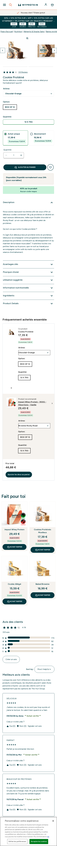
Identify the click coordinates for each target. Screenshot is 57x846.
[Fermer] (53, 821)
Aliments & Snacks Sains (34, 31)
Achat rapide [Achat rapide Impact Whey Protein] (14, 547)
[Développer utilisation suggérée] (28, 280)
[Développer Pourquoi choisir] (28, 272)
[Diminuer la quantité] (6, 155)
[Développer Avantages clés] (28, 264)
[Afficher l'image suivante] (54, 50)
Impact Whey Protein (14, 529)
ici (48, 837)
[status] (13, 155)
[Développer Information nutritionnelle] (28, 288)
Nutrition (18, 31)
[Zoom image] (27, 38)
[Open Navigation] (4, 5)
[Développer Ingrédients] (28, 296)
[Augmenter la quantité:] (21, 155)
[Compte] (46, 5)
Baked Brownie (42, 584)
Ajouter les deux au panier (19, 474)
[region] (28, 831)
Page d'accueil (6, 31)
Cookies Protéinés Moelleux (42, 531)
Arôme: (6, 88)
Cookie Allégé (14, 584)
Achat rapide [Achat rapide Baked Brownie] (42, 595)
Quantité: (7, 150)
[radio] (28, 122)
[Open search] (10, 5)
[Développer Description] (28, 202)
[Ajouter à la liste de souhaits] (50, 167)
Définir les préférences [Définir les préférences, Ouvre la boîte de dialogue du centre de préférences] (17, 841)
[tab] (15, 137)
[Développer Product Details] (28, 303)
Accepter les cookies (39, 841)
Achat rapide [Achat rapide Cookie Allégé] (14, 601)
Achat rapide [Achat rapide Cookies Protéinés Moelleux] (42, 549)
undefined (28, 94)
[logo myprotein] (28, 5)
